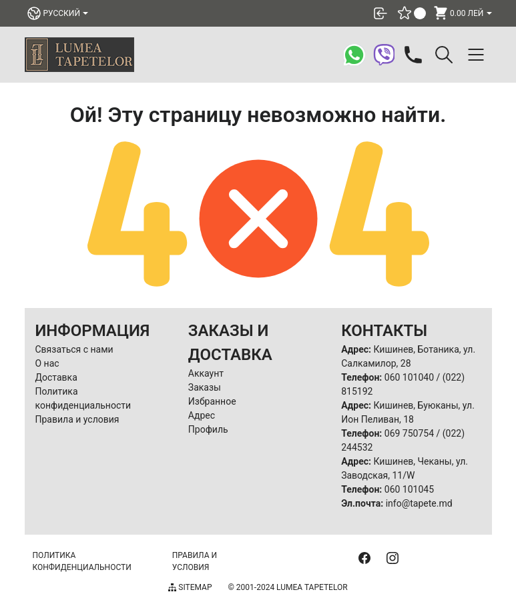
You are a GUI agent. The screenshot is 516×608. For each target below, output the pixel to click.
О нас (47, 363)
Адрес (201, 415)
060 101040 (409, 377)
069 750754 (409, 433)
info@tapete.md (419, 503)
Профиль (208, 429)
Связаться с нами (74, 349)
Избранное (212, 401)
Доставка (56, 377)
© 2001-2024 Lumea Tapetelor (287, 587)
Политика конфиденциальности (82, 561)
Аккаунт (206, 373)
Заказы (204, 387)
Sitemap (190, 587)
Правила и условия (77, 419)
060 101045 (409, 489)
